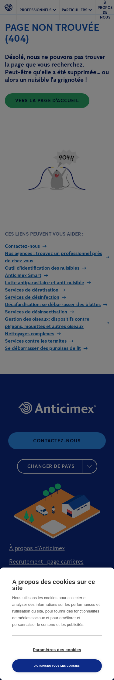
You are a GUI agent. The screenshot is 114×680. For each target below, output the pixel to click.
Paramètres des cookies (57, 649)
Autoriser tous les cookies (57, 665)
